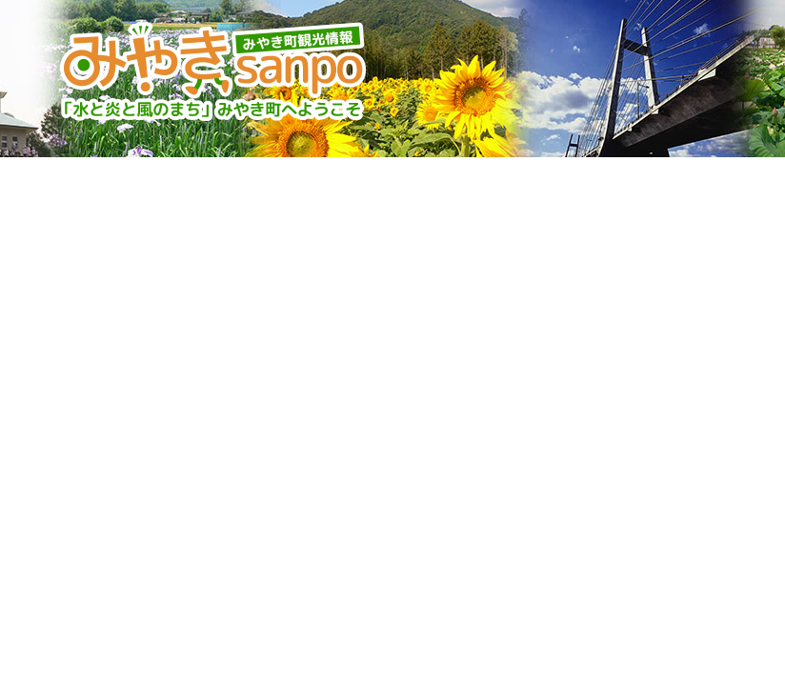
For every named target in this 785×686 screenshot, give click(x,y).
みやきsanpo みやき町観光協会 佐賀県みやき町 (215, 71)
